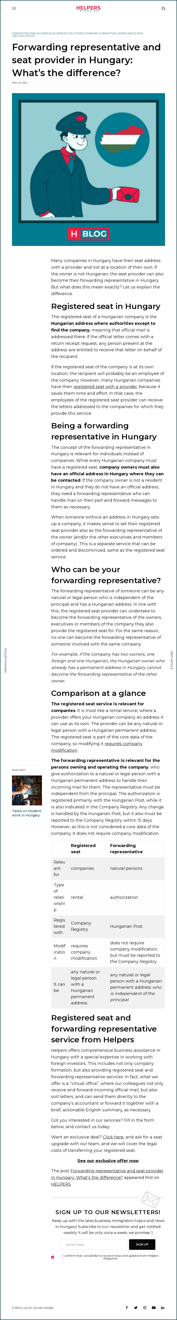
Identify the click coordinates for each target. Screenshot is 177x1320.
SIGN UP (142, 1244)
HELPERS (61, 1184)
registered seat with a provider (105, 386)
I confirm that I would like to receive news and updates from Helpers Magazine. (111, 1257)
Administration (24, 33)
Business (44, 33)
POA (140, 33)
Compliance (127, 33)
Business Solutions (68, 33)
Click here (113, 1137)
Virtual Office (23, 36)
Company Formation (101, 33)
